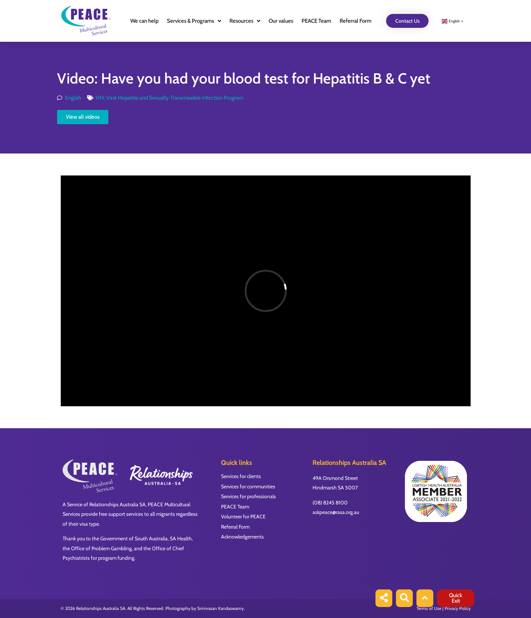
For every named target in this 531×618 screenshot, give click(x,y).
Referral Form (355, 21)
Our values (281, 21)
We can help (144, 21)
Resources (244, 21)
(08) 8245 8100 (330, 502)
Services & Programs (194, 21)
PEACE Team (316, 21)
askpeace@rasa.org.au (336, 512)
